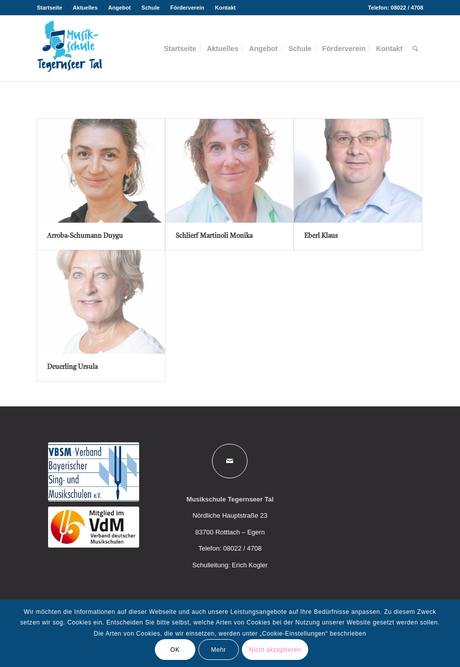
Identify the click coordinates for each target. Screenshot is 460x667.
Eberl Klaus (321, 236)
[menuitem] (52, 7)
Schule (150, 8)
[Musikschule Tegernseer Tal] (70, 48)
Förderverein (187, 8)
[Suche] (415, 48)
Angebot (119, 8)
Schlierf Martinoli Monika (214, 236)
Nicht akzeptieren (275, 649)
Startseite (49, 8)
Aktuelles (85, 8)
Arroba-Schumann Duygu (85, 236)
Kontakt (225, 8)
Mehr (218, 649)
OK (175, 649)
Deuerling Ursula (72, 367)
